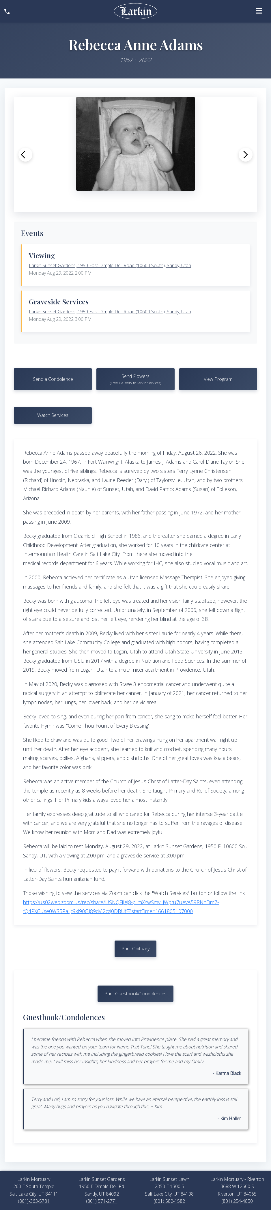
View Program (218, 379)
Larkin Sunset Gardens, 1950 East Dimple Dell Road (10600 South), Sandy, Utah (110, 265)
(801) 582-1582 (169, 1201)
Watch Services (52, 415)
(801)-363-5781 (34, 1201)
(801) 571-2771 (101, 1201)
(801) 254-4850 (237, 1201)
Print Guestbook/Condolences (135, 993)
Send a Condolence (53, 379)
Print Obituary (135, 948)
